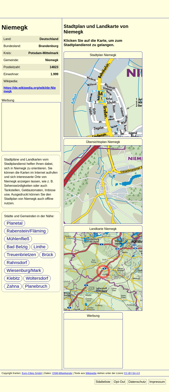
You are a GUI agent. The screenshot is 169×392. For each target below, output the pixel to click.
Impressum (157, 381)
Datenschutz (137, 381)
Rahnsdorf (17, 262)
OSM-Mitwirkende (62, 373)
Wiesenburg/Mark (24, 270)
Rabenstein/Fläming (26, 231)
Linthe (40, 246)
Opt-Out (119, 381)
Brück (47, 254)
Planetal (15, 223)
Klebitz (13, 278)
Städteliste (103, 381)
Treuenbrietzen (21, 254)
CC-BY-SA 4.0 (132, 373)
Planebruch (36, 286)
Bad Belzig (17, 246)
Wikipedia (91, 373)
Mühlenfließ (18, 238)
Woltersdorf (37, 278)
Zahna (13, 286)
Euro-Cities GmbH (32, 373)
